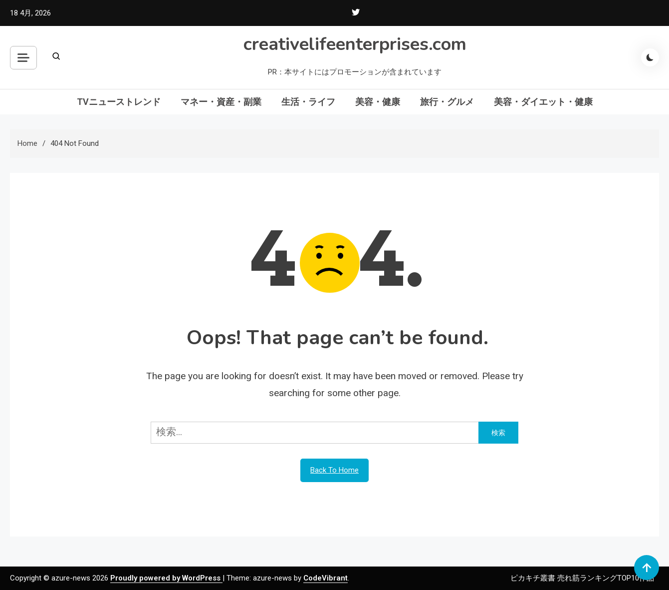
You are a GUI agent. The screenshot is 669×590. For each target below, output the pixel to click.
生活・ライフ (308, 101)
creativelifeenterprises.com (354, 44)
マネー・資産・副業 (221, 101)
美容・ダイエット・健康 (543, 101)
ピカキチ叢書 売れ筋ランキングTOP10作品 (582, 578)
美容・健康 (377, 101)
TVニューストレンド (119, 101)
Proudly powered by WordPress (166, 578)
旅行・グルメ (447, 101)
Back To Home (334, 470)
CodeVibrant (325, 578)
